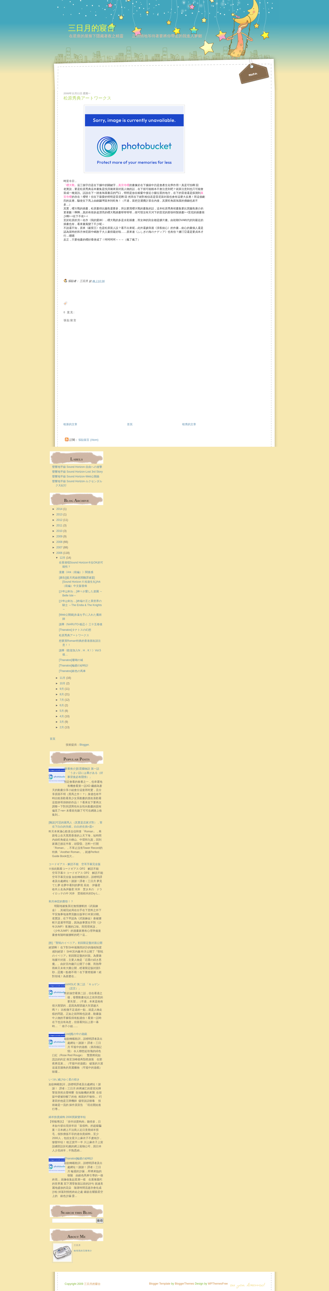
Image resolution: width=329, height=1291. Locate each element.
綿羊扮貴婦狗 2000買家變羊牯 (67, 1117)
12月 (62, 557)
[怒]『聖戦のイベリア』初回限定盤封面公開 (75, 943)
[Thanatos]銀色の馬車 (72, 671)
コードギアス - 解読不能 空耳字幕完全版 (75, 864)
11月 (62, 677)
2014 (59, 509)
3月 (62, 721)
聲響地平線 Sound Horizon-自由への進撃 (77, 466)
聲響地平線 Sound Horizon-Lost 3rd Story (77, 471)
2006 (59, 553)
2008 (59, 542)
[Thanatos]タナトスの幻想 (75, 629)
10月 (62, 683)
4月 (62, 716)
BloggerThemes (184, 1283)
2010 (59, 531)
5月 (62, 710)
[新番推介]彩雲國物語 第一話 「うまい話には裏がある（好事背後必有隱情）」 (83, 773)
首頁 (130, 424)
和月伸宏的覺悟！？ (61, 901)
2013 (59, 514)
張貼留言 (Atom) (88, 439)
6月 (62, 705)
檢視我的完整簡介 (83, 1251)
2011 (59, 525)
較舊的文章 (189, 424)
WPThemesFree (218, 1283)
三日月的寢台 (91, 28)
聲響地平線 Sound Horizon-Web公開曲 (75, 476)
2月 (62, 727)
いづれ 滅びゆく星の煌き (64, 1079)
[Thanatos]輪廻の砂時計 (73, 665)
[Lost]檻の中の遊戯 (75, 1034)
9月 (62, 688)
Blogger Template (159, 1283)
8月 (62, 694)
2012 (59, 520)
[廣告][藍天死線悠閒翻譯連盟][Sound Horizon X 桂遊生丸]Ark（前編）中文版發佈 (80, 581)
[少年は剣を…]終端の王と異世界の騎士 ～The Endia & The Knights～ (80, 605)
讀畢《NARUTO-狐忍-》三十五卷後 (80, 624)
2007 (59, 547)
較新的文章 (70, 424)
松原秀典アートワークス (87, 98)
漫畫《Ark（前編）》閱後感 (76, 572)
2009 (59, 536)
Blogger (84, 744)
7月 (62, 699)
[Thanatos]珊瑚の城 (71, 660)
